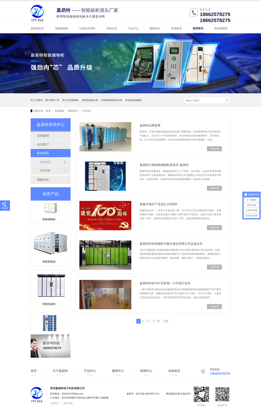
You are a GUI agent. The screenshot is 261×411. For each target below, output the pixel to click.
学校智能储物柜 (133, 100)
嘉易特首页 (37, 28)
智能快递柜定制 (90, 100)
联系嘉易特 (221, 28)
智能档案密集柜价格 (111, 100)
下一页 (156, 321)
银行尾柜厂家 (52, 100)
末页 (165, 321)
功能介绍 (111, 28)
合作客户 (43, 144)
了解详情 (214, 148)
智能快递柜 (49, 304)
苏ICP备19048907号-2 (147, 393)
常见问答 (45, 170)
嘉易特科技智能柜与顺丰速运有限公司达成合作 (171, 243)
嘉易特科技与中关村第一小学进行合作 (165, 283)
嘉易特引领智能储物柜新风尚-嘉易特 (164, 165)
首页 (48, 110)
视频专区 (154, 28)
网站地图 (68, 403)
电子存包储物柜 (70, 100)
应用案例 (176, 28)
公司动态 (86, 110)
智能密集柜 (49, 262)
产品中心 (133, 28)
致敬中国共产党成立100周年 (159, 204)
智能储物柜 (61, 28)
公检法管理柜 (87, 28)
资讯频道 (60, 110)
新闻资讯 (198, 28)
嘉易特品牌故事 (150, 125)
